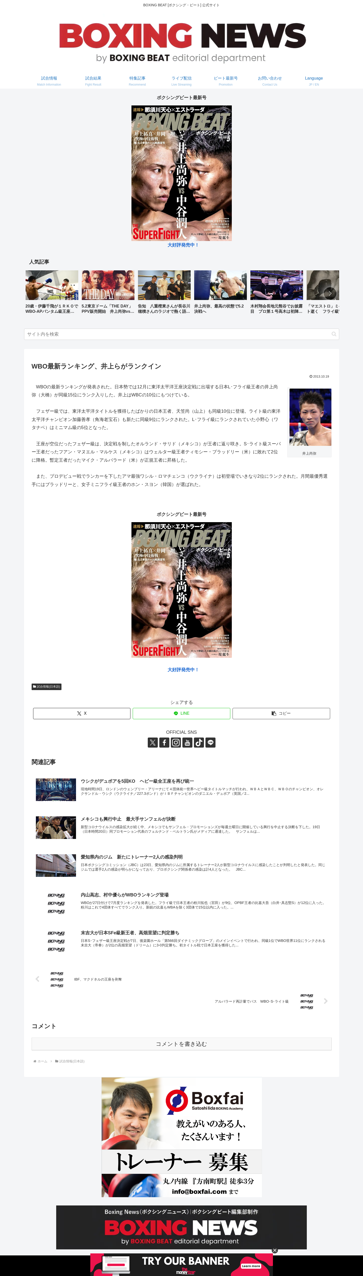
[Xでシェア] (82, 713)
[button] (330, 293)
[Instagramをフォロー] (176, 743)
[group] (52, 293)
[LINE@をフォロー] (210, 743)
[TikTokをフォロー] (199, 743)
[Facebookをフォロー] (164, 743)
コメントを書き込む (181, 1044)
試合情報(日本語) (46, 686)
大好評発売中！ (183, 245)
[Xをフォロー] (153, 743)
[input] (181, 334)
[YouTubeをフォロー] (187, 743)
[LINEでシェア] (181, 713)
